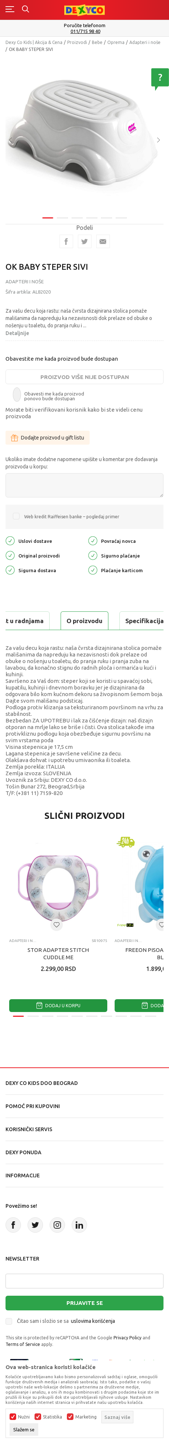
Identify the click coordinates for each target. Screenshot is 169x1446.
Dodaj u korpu (58, 1005)
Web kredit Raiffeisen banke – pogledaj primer (71, 516)
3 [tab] (77, 217)
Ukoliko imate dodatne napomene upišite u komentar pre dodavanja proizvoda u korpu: (82, 463)
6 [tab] (121, 217)
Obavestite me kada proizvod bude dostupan (62, 359)
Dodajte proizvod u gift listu (47, 437)
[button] (56, 925)
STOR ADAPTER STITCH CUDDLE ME (58, 953)
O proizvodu (84, 620)
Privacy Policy (127, 1337)
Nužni (24, 1417)
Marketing (86, 1417)
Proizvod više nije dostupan (84, 377)
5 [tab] (106, 217)
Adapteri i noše (145, 42)
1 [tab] (47, 217)
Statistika (52, 1417)
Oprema (116, 42)
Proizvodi (77, 42)
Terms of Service (23, 1344)
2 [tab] (62, 217)
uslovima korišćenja (93, 1321)
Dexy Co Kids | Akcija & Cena (34, 42)
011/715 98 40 (85, 31)
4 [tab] (91, 217)
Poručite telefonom (84, 25)
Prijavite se (84, 1303)
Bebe (97, 42)
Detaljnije (17, 333)
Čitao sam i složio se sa (66, 1321)
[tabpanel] (84, 135)
